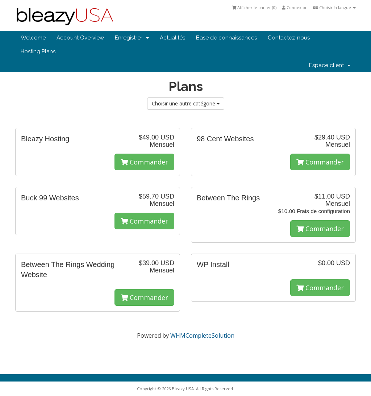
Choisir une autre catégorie (186, 103)
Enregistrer (132, 37)
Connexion (295, 7)
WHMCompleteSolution (202, 335)
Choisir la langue (334, 7)
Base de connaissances (226, 37)
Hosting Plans (38, 51)
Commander (144, 162)
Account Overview (80, 37)
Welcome (33, 37)
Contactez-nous (289, 37)
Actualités (172, 37)
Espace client (329, 65)
